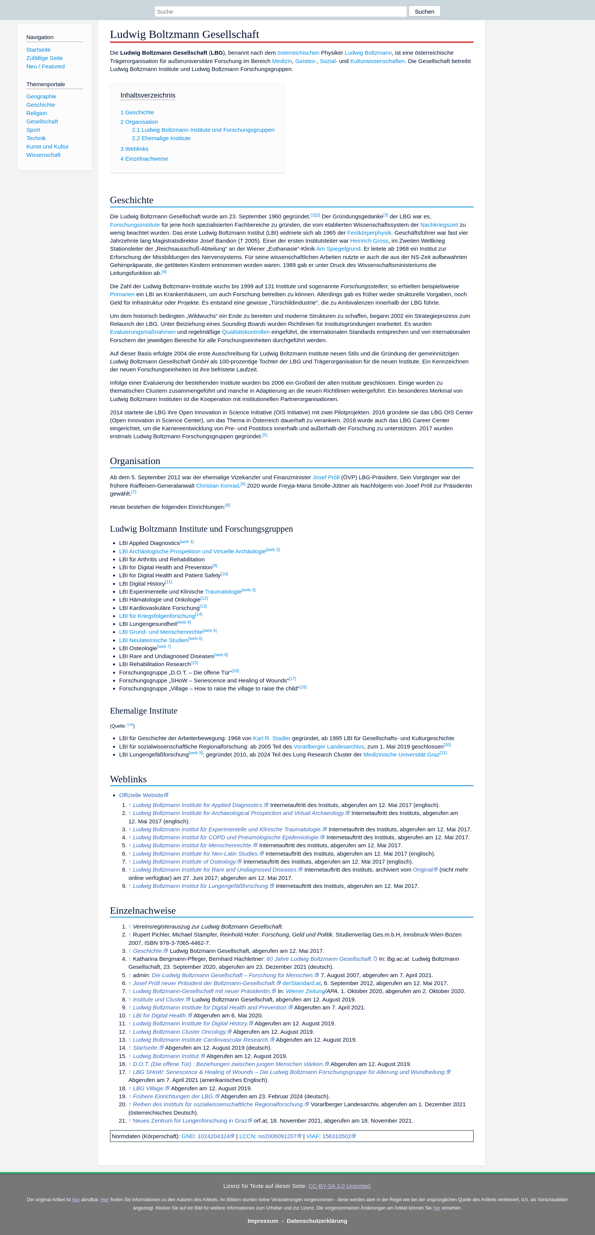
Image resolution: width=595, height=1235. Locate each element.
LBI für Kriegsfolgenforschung (157, 616)
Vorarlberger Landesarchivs (329, 746)
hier (76, 1199)
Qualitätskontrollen (246, 331)
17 (292, 678)
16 (235, 670)
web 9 (196, 752)
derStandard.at (302, 983)
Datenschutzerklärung (317, 1221)
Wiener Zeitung (305, 991)
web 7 (164, 646)
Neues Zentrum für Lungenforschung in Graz (190, 1120)
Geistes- (306, 61)
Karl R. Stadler (272, 738)
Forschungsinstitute (135, 224)
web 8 (221, 654)
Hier (105, 1199)
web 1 (187, 541)
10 (224, 574)
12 (204, 598)
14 (198, 614)
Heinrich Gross (369, 240)
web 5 (210, 630)
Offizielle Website (141, 795)
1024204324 (214, 1136)
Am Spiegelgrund (338, 248)
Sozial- (328, 61)
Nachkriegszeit (439, 224)
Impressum (263, 1221)
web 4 (184, 622)
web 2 (273, 549)
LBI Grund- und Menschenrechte (161, 632)
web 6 (195, 638)
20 (447, 744)
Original (423, 869)
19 (130, 724)
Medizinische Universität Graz (402, 754)
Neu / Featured (45, 66)
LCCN (247, 1136)
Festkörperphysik (369, 232)
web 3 (249, 589)
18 (303, 687)
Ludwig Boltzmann (368, 52)
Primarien (122, 294)
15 (194, 662)
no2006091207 (277, 1136)
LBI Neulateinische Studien (153, 640)
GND (188, 1136)
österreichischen (298, 52)
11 (168, 582)
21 (443, 752)
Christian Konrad (217, 485)
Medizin (282, 61)
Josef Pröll (326, 477)
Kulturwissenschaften (377, 61)
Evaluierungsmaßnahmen (143, 331)
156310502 (336, 1136)
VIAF (312, 1136)
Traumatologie (223, 591)
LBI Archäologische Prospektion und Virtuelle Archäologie (192, 551)
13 (203, 606)
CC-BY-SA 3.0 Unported (339, 1186)
